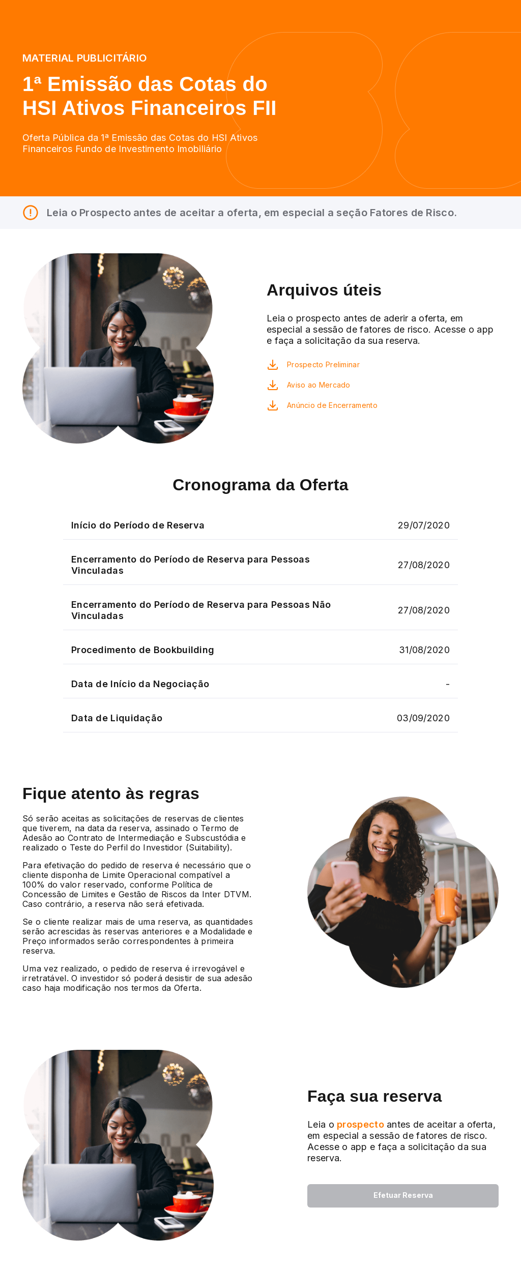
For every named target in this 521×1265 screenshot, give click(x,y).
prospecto (359, 1124)
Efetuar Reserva (403, 1195)
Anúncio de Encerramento (332, 405)
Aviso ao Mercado (319, 384)
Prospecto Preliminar (323, 364)
